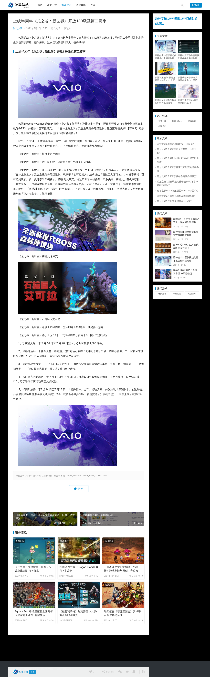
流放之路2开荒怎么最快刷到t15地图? (176, 196)
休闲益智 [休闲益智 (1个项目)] (162, 294)
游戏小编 (17, 28)
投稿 (195, 5)
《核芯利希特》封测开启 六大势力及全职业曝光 (78, 613)
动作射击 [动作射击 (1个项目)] (177, 294)
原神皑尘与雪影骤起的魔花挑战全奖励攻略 (165, 56)
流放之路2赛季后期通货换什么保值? (175, 144)
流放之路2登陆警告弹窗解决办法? (174, 201)
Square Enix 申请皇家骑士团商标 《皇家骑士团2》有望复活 (34, 613)
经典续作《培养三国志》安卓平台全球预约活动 (122, 613)
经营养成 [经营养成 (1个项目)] (192, 294)
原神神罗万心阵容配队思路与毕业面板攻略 (188, 56)
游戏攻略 (81, 5)
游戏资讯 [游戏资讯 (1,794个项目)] (162, 126)
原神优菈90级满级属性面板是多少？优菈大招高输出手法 (188, 79)
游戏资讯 (66, 5)
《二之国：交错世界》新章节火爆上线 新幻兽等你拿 (33, 569)
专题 (92, 5)
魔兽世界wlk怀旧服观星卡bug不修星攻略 (178, 190)
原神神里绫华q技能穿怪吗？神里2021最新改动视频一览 (165, 79)
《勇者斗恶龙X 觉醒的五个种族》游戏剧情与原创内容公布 (121, 569)
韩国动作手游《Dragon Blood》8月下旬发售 (78, 569)
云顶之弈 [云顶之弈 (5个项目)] (162, 121)
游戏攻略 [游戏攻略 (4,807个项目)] (192, 121)
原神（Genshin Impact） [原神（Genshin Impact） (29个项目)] (178, 121)
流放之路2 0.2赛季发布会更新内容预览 (177, 176)
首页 (40, 5)
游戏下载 (52, 5)
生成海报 (108, 671)
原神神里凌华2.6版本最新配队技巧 (188, 101)
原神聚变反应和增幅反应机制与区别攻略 (165, 101)
